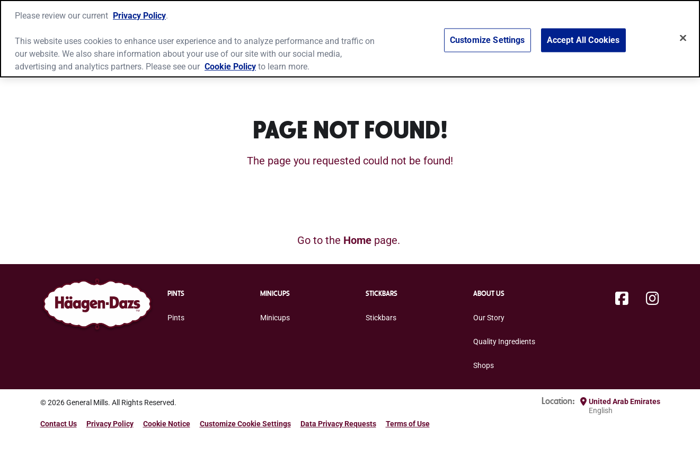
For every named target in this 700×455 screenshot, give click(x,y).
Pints (175, 317)
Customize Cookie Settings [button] (245, 423)
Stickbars (381, 317)
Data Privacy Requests (338, 423)
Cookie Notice (166, 423)
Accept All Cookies (583, 41)
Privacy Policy (139, 16)
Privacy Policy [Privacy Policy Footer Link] (110, 423)
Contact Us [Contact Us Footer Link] (58, 423)
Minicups (275, 317)
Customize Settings (487, 41)
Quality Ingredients (504, 341)
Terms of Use (408, 423)
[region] (350, 38)
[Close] (683, 38)
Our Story (488, 317)
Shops (483, 365)
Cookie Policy (230, 67)
